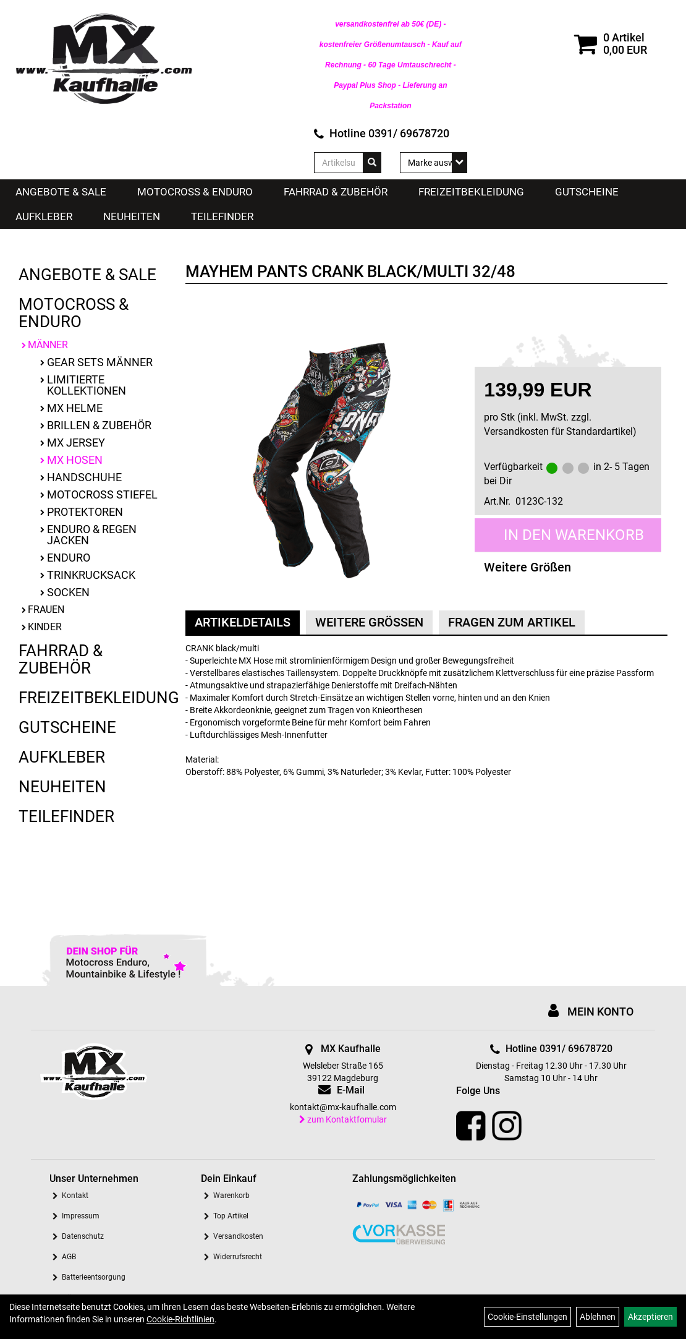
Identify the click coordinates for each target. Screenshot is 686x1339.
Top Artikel (230, 1216)
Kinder (45, 627)
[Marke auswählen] (433, 162)
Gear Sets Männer (100, 362)
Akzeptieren (650, 1317)
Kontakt (75, 1195)
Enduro (68, 557)
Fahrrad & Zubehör (335, 192)
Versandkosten (238, 1236)
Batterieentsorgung (93, 1277)
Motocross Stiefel (102, 494)
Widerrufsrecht (237, 1256)
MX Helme (75, 407)
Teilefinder (222, 216)
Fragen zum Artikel (511, 622)
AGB (69, 1256)
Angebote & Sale (60, 192)
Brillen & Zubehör (99, 425)
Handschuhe (84, 477)
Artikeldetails (242, 622)
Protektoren (85, 511)
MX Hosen (75, 459)
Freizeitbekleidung (471, 192)
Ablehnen (598, 1317)
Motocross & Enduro (195, 192)
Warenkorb (231, 1195)
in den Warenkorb (574, 535)
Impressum (81, 1216)
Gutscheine (587, 192)
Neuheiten (131, 216)
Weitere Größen (527, 567)
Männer (48, 345)
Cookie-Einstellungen (527, 1317)
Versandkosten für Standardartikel (558, 431)
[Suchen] (372, 162)
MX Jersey (76, 442)
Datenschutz (83, 1236)
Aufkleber (43, 216)
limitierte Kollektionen (86, 385)
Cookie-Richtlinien (180, 1319)
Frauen (46, 609)
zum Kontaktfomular (343, 1119)
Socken (68, 592)
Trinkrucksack (91, 574)
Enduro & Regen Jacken (92, 535)
